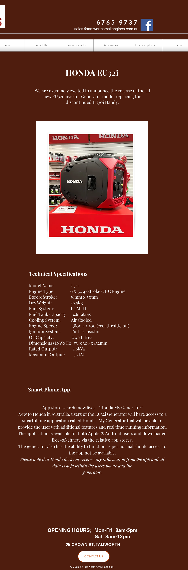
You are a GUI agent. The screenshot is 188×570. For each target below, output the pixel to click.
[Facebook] (147, 25)
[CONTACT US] (94, 556)
